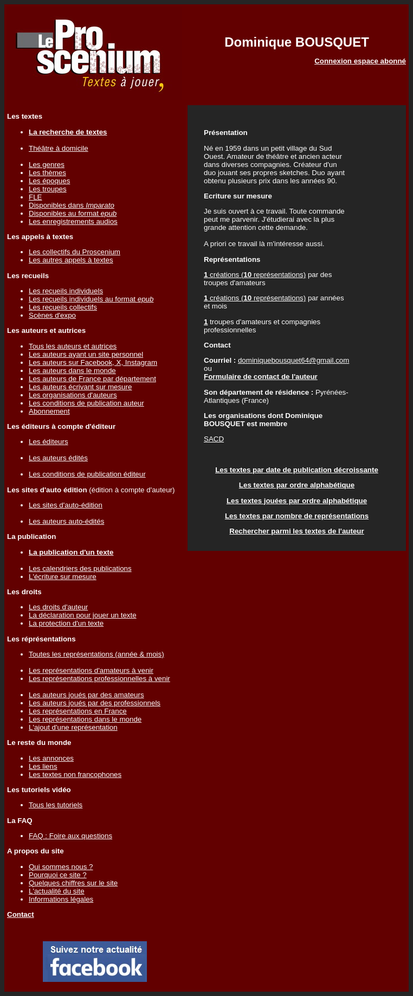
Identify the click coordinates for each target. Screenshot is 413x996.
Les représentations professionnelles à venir (99, 678)
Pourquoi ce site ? (58, 875)
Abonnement (49, 411)
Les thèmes (47, 173)
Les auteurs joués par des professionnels (94, 703)
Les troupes (48, 189)
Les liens (43, 766)
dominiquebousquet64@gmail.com (293, 360)
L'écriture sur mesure (62, 577)
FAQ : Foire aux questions (70, 836)
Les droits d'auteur (58, 607)
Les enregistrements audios (73, 221)
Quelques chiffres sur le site (73, 883)
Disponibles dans (71, 205)
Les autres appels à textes (71, 260)
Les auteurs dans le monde (72, 371)
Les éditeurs (48, 442)
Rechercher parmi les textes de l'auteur (296, 531)
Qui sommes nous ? (61, 867)
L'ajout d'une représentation (73, 727)
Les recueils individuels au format (91, 299)
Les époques (49, 181)
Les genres (46, 164)
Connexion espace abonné (360, 61)
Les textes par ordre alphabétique (296, 485)
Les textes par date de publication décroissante (296, 470)
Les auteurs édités (58, 458)
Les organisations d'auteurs (73, 395)
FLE (35, 197)
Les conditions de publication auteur (86, 403)
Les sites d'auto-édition (65, 505)
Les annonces (51, 758)
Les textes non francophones (75, 774)
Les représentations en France (78, 711)
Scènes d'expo (52, 315)
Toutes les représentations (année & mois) (96, 654)
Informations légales (61, 899)
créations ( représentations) (255, 275)
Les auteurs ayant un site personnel (86, 354)
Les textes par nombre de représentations (297, 516)
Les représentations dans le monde (85, 719)
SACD (214, 439)
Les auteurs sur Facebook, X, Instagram (93, 362)
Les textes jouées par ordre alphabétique (297, 501)
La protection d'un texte (66, 623)
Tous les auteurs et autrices (73, 346)
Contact (20, 914)
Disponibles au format (73, 213)
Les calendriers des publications (80, 568)
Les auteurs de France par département (92, 379)
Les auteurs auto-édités (66, 521)
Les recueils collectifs (63, 307)
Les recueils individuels (66, 291)
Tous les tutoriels (55, 805)
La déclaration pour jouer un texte (83, 615)
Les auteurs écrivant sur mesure (80, 387)
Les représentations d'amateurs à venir (91, 670)
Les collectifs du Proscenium (74, 252)
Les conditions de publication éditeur (87, 474)
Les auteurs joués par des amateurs (86, 695)
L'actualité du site (57, 891)
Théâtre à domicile (58, 148)
